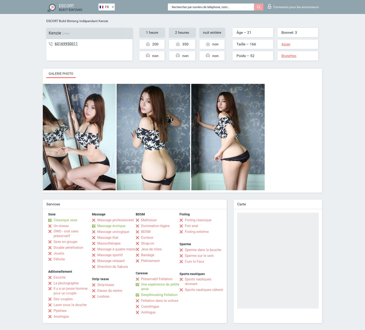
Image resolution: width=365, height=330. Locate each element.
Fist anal (191, 226)
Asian (285, 44)
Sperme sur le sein (199, 256)
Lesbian (103, 296)
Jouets (59, 253)
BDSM (146, 232)
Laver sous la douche (70, 305)
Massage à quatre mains (116, 249)
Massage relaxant (111, 261)
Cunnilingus (150, 306)
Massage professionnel (115, 220)
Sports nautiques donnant (198, 281)
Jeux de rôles (151, 249)
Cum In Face (194, 261)
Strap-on (147, 243)
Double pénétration (68, 247)
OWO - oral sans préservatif (66, 233)
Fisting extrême (197, 232)
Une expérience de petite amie (160, 286)
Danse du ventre (109, 291)
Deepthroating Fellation (159, 295)
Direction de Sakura (112, 267)
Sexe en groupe (65, 242)
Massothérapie (109, 243)
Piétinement (150, 261)
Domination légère (155, 226)
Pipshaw (60, 311)
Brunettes (288, 56)
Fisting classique (198, 220)
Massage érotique (111, 226)
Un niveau (61, 226)
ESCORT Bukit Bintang (62, 21)
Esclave (147, 237)
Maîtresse (149, 220)
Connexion (293, 6)
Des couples (63, 299)
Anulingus (61, 316)
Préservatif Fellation (156, 279)
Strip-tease (105, 285)
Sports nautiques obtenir (204, 290)
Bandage (147, 255)
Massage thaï (107, 237)
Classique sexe (65, 220)
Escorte (60, 277)
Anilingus (148, 312)
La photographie (66, 283)
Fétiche (59, 259)
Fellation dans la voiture (159, 301)
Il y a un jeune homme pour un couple (71, 290)
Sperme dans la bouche (203, 250)
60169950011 (66, 43)
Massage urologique (113, 232)
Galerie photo (61, 73)
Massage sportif (110, 255)
